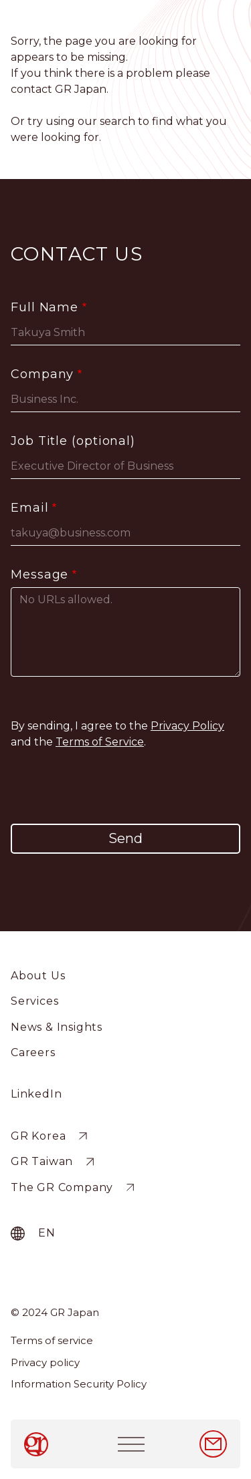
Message (39, 574)
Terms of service (52, 1340)
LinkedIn (36, 1094)
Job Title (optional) (73, 441)
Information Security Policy (79, 1383)
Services (34, 1001)
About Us (38, 975)
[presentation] (126, 787)
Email (30, 507)
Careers (33, 1052)
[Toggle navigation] (131, 1444)
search (117, 121)
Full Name (44, 307)
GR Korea (38, 1136)
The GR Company (62, 1187)
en (47, 1232)
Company (42, 374)
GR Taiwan (42, 1162)
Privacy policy (45, 1362)
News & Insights (56, 1027)
